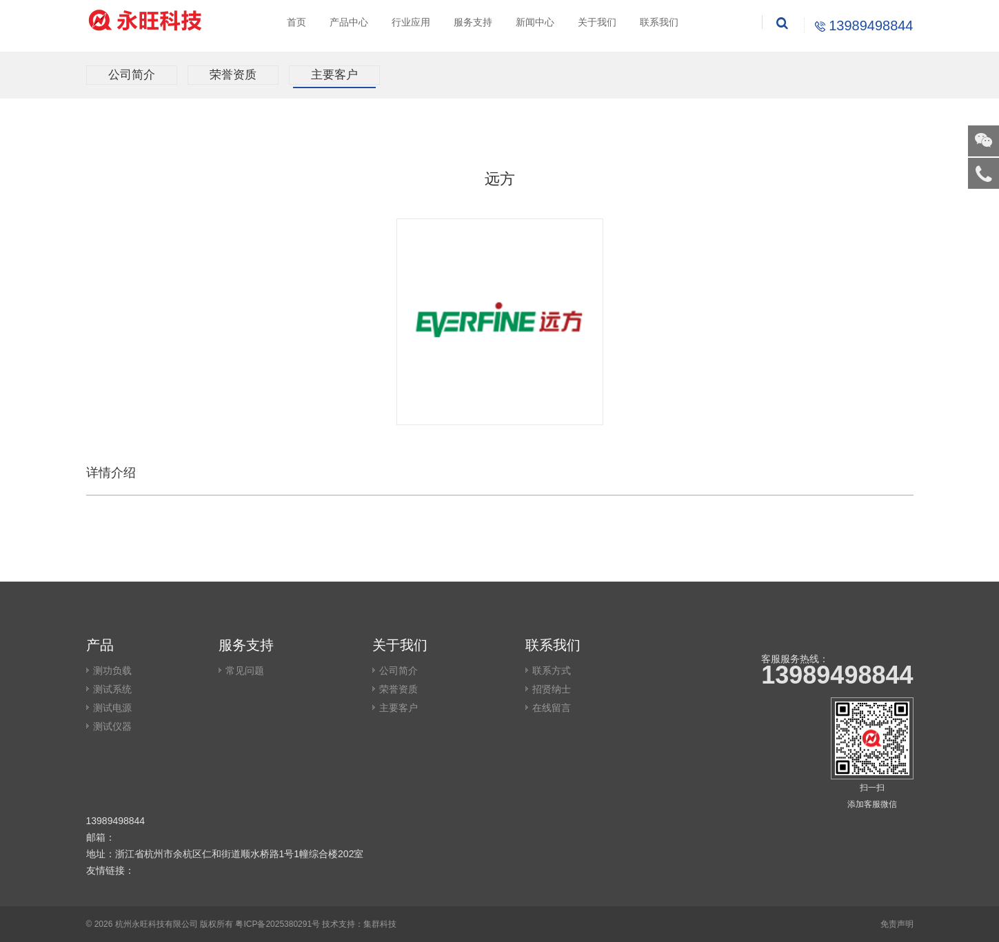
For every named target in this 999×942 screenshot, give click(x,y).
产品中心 (349, 22)
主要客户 (334, 74)
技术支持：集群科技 (359, 924)
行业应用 (411, 22)
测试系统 (112, 689)
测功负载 (112, 670)
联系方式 (551, 670)
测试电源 (112, 707)
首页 (296, 22)
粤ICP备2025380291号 (277, 924)
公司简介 (131, 74)
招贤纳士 (551, 689)
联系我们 (659, 22)
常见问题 (244, 670)
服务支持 (473, 22)
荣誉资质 (233, 74)
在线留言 (551, 707)
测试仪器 (112, 726)
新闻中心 (535, 22)
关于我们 (597, 22)
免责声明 (897, 924)
